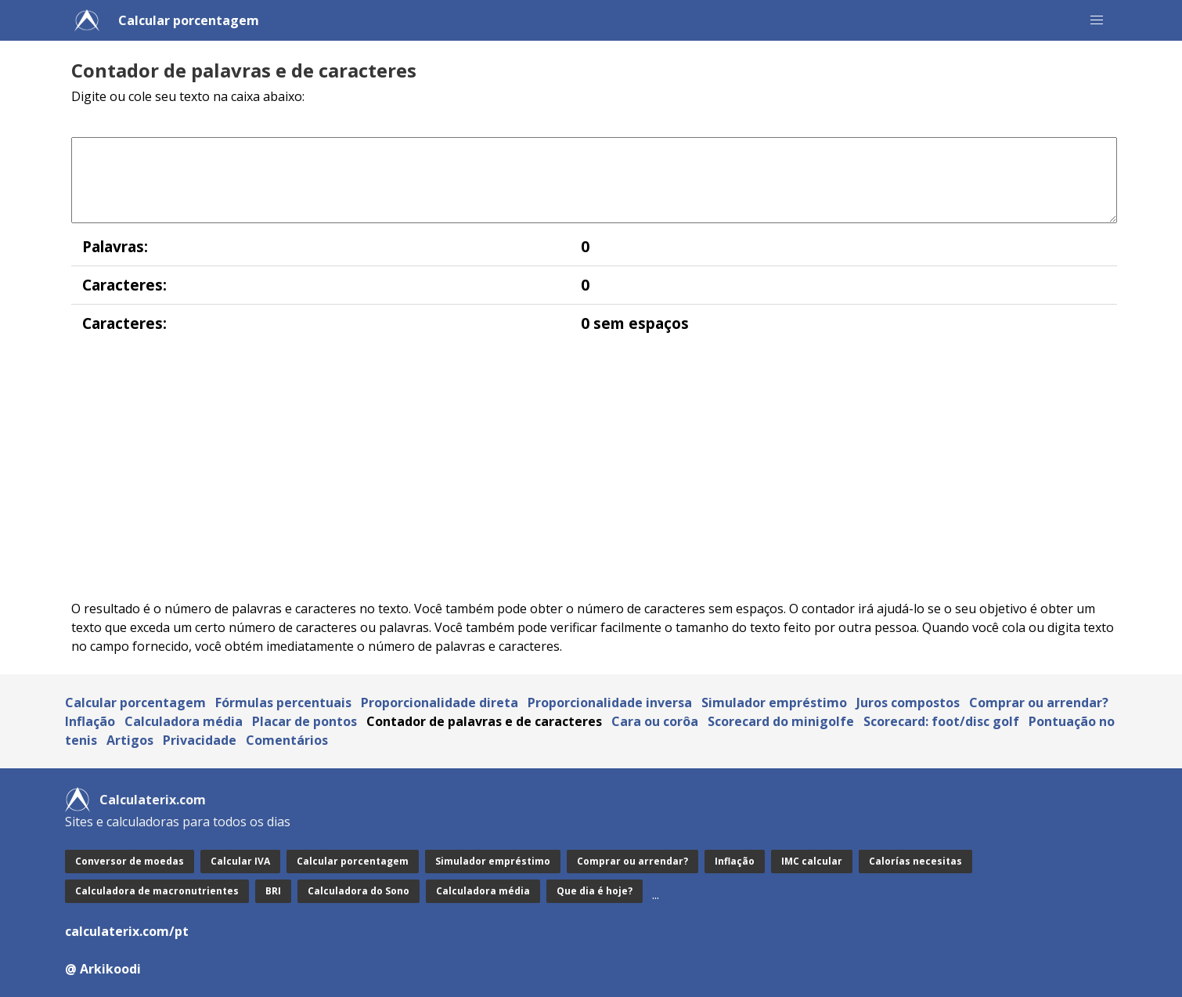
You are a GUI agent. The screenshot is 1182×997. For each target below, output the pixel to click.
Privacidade (199, 740)
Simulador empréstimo (774, 702)
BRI (273, 891)
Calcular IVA (240, 861)
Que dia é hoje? (594, 891)
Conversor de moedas (129, 861)
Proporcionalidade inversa (610, 702)
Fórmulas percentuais (283, 702)
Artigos (129, 740)
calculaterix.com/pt (127, 931)
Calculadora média (183, 721)
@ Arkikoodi (103, 968)
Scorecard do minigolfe (781, 721)
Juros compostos (908, 702)
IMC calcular (811, 861)
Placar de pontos (304, 721)
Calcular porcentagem (188, 20)
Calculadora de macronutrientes (157, 891)
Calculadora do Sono (358, 891)
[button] (1096, 20)
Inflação (90, 721)
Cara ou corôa (654, 721)
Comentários (287, 740)
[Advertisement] (541, 470)
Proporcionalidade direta (439, 702)
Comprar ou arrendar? (1038, 702)
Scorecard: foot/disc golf (941, 721)
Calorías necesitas (915, 861)
